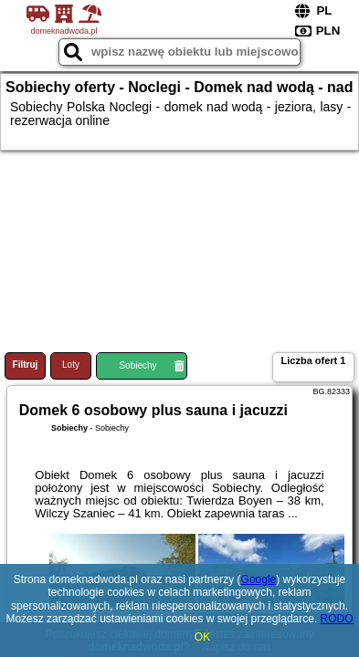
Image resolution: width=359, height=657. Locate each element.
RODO (337, 618)
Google (259, 579)
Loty (70, 365)
